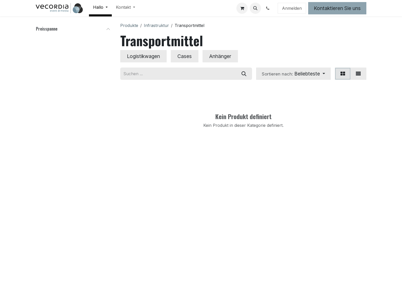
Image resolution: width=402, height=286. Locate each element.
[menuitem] (100, 8)
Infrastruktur (156, 25)
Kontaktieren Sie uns (337, 8)
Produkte (129, 25)
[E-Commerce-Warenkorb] (242, 8)
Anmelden (292, 8)
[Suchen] (244, 74)
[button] (255, 8)
